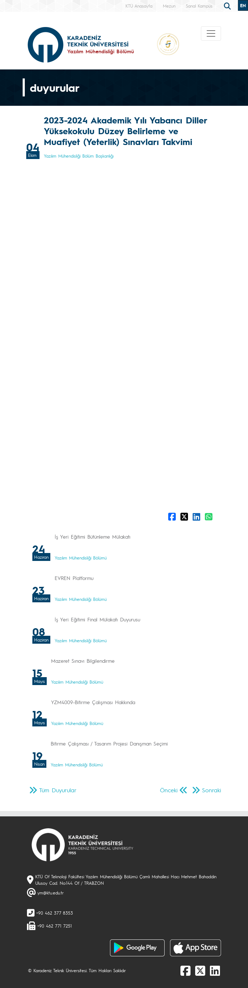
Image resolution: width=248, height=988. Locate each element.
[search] (228, 5)
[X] (200, 970)
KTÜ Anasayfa (138, 6)
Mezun (169, 6)
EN (243, 5)
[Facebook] (185, 970)
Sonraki (211, 790)
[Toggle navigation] (211, 33)
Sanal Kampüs (199, 6)
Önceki (169, 790)
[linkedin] (215, 970)
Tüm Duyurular (58, 790)
